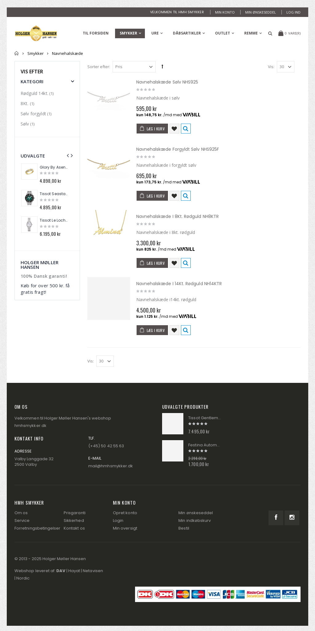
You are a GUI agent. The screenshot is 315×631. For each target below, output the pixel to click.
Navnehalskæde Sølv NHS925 (167, 82)
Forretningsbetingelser (37, 528)
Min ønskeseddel (260, 12)
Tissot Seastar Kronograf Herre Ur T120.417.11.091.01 (54, 193)
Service (22, 520)
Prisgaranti (75, 513)
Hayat (74, 571)
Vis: (271, 66)
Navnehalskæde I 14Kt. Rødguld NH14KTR (179, 284)
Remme (251, 33)
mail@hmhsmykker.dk (110, 466)
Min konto (225, 12)
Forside (16, 53)
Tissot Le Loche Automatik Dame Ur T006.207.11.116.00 (54, 220)
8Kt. (25, 103)
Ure (155, 33)
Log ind (293, 12)
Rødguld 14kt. (34, 93)
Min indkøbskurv (194, 520)
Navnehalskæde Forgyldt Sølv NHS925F (177, 149)
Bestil (183, 528)
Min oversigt (125, 528)
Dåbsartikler (187, 33)
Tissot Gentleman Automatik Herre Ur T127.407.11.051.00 (204, 418)
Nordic (23, 578)
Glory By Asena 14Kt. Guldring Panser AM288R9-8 (54, 167)
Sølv (25, 124)
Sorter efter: (98, 66)
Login (118, 520)
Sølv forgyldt (33, 114)
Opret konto (125, 513)
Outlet (222, 33)
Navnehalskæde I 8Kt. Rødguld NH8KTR (177, 216)
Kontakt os (74, 528)
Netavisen (93, 571)
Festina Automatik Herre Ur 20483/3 (204, 445)
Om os (21, 513)
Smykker (128, 33)
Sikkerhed (74, 520)
